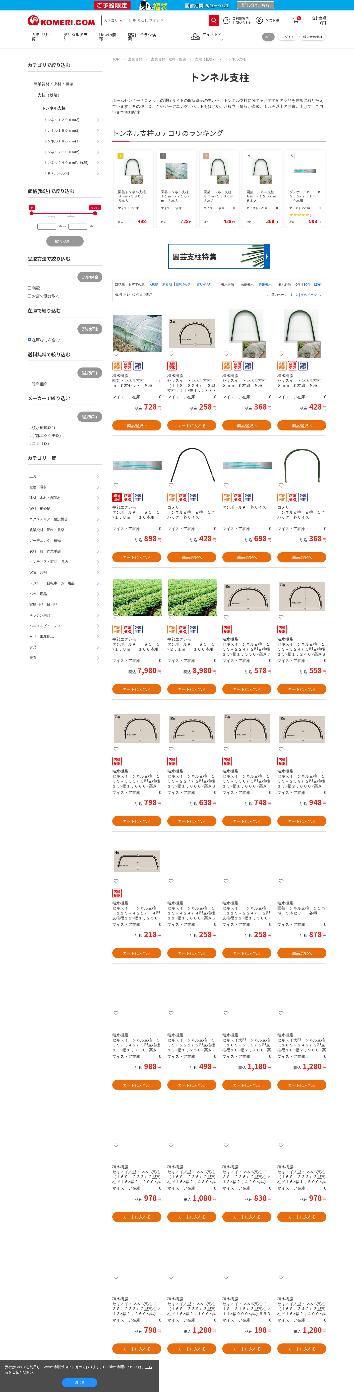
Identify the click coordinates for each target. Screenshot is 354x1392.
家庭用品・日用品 (43, 604)
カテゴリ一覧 (42, 37)
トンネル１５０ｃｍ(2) (62, 130)
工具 (32, 476)
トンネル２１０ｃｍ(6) (62, 152)
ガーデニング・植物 (45, 541)
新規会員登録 (312, 36)
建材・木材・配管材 (45, 498)
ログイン (287, 36)
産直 (32, 658)
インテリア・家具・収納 (48, 562)
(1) (312, 215)
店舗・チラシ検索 (142, 37)
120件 (317, 284)
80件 (307, 284)
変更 (268, 36)
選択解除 (90, 277)
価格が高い (204, 284)
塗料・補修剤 (39, 508)
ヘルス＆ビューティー (46, 626)
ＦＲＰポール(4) (56, 173)
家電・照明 (38, 572)
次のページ (309, 295)
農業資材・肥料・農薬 (53, 84)
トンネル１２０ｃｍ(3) (62, 120)
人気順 (154, 284)
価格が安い (184, 284)
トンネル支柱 (53, 108)
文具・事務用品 (41, 637)
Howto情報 (107, 37)
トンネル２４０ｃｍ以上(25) (66, 163)
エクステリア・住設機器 (48, 519)
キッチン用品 (39, 615)
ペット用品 (38, 594)
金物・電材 (38, 487)
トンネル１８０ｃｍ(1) (62, 141)
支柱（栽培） (49, 95)
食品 (32, 647)
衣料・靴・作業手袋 (45, 551)
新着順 (167, 284)
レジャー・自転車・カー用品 (52, 583)
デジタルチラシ (75, 37)
